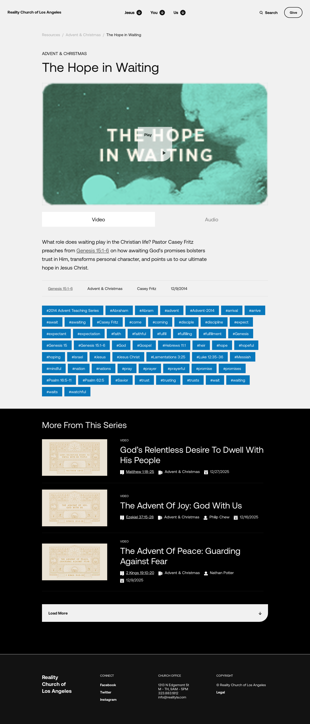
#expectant (56, 349)
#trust (144, 396)
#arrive (255, 326)
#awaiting (77, 338)
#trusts (193, 396)
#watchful (77, 407)
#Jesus (100, 373)
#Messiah (242, 373)
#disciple (186, 338)
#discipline (214, 338)
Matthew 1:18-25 (140, 471)
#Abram (146, 326)
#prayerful (176, 384)
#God (121, 361)
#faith (116, 349)
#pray (127, 384)
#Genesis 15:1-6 (91, 361)
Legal (220, 692)
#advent (172, 326)
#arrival (232, 326)
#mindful (53, 384)
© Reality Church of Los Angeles (241, 685)
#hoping (53, 373)
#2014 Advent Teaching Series (72, 326)
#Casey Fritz (107, 338)
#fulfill (161, 349)
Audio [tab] (211, 219)
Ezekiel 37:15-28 (140, 517)
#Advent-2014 (202, 326)
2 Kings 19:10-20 (140, 572)
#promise (204, 384)
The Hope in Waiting (123, 34)
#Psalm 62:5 (93, 396)
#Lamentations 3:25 (168, 373)
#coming (160, 338)
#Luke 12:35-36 (210, 373)
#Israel (77, 373)
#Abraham (119, 326)
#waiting (238, 396)
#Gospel (144, 361)
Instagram (108, 699)
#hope (222, 361)
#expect (241, 338)
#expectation (89, 349)
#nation (78, 384)
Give (293, 12)
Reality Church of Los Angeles (34, 12)
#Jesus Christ (128, 373)
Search (271, 12)
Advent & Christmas (83, 34)
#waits (52, 407)
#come (135, 338)
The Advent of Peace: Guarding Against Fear (180, 555)
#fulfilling (185, 349)
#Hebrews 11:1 (174, 361)
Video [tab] (98, 219)
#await (52, 338)
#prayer (150, 384)
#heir (201, 361)
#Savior (121, 396)
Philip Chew (219, 517)
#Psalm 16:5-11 (58, 396)
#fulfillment (212, 349)
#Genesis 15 (56, 361)
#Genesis (241, 349)
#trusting (168, 396)
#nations (103, 384)
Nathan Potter (222, 572)
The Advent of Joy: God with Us (181, 505)
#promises (232, 384)
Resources (51, 34)
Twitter (105, 692)
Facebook (108, 685)
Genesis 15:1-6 (92, 250)
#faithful (139, 349)
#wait (215, 396)
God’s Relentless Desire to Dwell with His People (192, 454)
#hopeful (246, 361)
